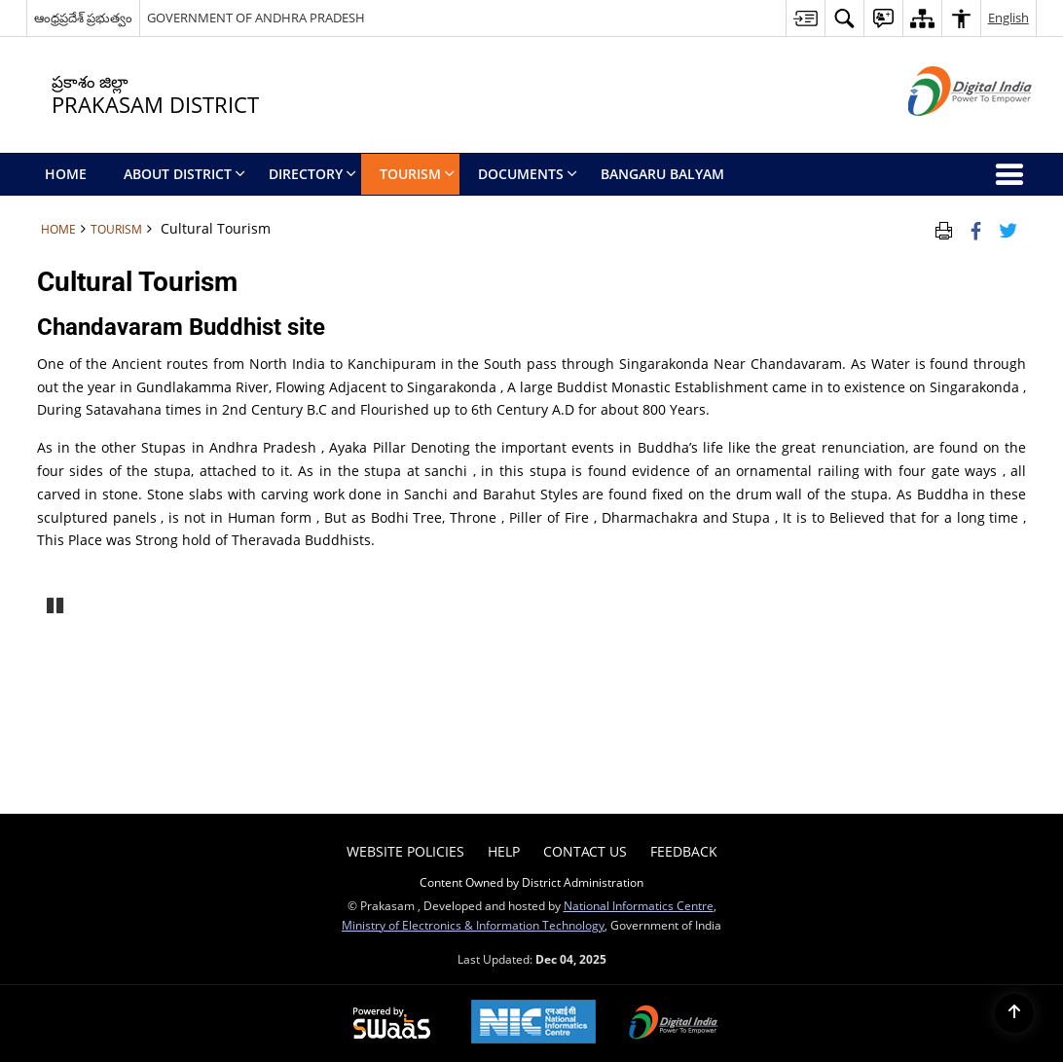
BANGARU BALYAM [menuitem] (662, 174)
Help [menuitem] (504, 851)
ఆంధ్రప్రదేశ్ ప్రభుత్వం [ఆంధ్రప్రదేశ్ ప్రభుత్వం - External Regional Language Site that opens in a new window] (83, 17)
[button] (844, 18)
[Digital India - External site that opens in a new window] (946, 132)
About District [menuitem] (184, 174)
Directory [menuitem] (312, 174)
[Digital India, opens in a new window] (673, 1024)
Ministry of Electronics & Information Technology (473, 925)
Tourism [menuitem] (417, 174)
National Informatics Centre (639, 905)
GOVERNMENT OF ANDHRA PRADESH (256, 17)
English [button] (1008, 17)
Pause (56, 603)
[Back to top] (1014, 1013)
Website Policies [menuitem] (405, 851)
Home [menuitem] (66, 174)
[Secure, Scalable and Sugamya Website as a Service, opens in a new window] (392, 1024)
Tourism (116, 229)
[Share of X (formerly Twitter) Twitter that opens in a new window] (1008, 229)
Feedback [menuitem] (683, 851)
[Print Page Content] (944, 229)
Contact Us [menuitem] (585, 851)
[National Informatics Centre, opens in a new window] (533, 1023)
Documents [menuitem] (527, 174)
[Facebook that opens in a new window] (976, 229)
